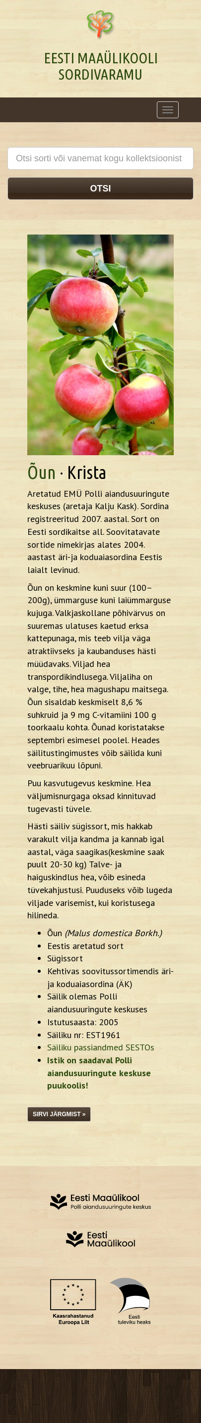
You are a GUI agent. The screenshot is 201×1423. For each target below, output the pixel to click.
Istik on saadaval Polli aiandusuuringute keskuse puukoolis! (99, 1072)
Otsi (100, 188)
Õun (41, 472)
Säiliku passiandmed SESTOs (100, 1047)
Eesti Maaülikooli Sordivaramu (101, 66)
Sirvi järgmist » (59, 1114)
